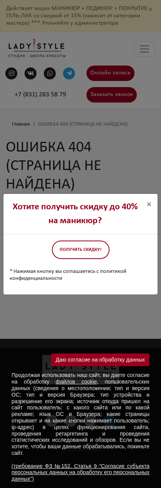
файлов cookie (76, 382)
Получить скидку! (80, 249)
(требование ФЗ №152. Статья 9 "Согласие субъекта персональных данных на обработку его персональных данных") (80, 472)
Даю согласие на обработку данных (100, 360)
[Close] (149, 204)
